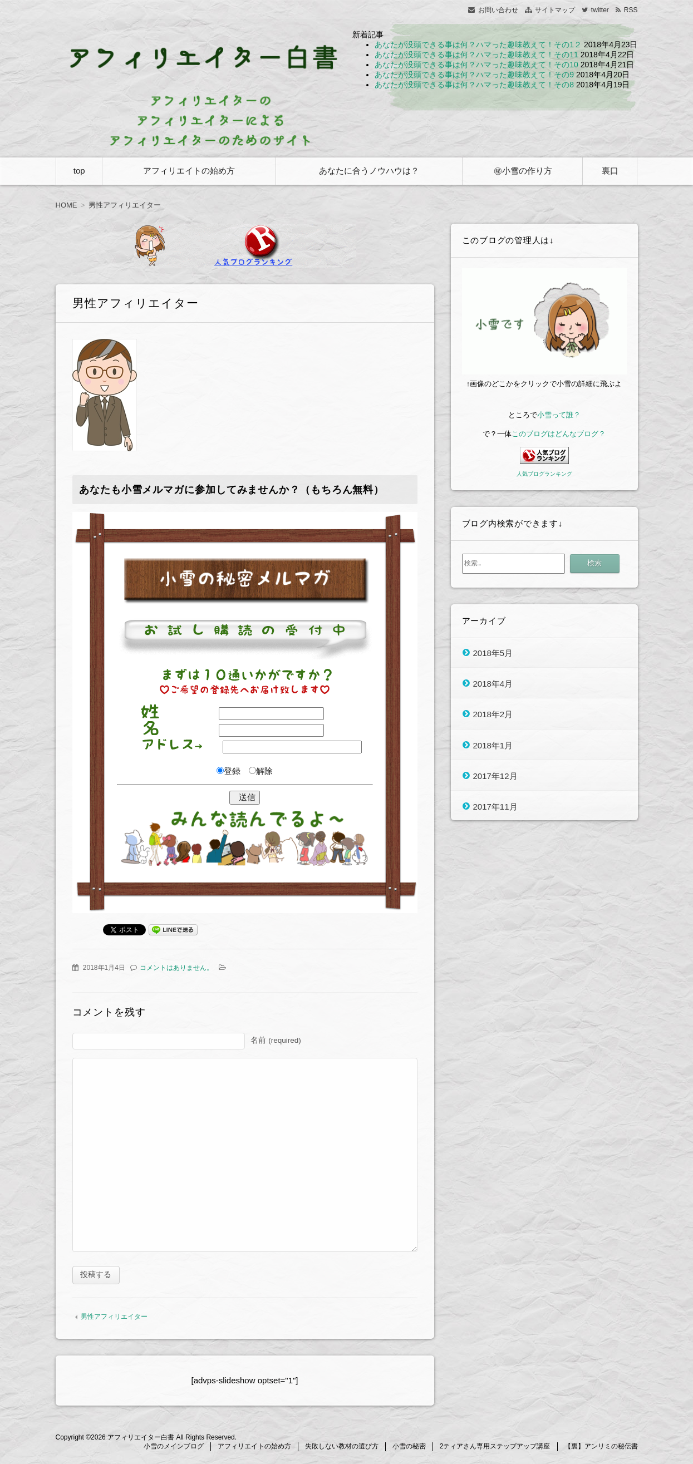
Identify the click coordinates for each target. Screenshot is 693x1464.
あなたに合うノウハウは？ (369, 170)
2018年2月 (493, 714)
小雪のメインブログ (174, 1448)
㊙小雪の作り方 (523, 170)
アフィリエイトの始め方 (189, 170)
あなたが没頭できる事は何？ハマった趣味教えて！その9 (474, 74)
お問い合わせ (498, 10)
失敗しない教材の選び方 (342, 1448)
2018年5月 (493, 652)
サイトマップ (555, 10)
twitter (600, 10)
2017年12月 (495, 775)
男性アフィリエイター (114, 1318)
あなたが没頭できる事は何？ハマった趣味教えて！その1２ (478, 44)
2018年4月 (493, 683)
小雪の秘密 (409, 1448)
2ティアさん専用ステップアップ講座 (495, 1448)
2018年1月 (493, 745)
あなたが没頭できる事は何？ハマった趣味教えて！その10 (476, 64)
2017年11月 (495, 806)
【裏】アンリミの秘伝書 (601, 1448)
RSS (631, 10)
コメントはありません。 (176, 968)
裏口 (610, 170)
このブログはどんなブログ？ (559, 434)
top (79, 170)
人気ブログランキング (544, 474)
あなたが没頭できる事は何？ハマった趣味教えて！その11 (476, 54)
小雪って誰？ (559, 415)
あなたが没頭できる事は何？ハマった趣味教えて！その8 (474, 84)
